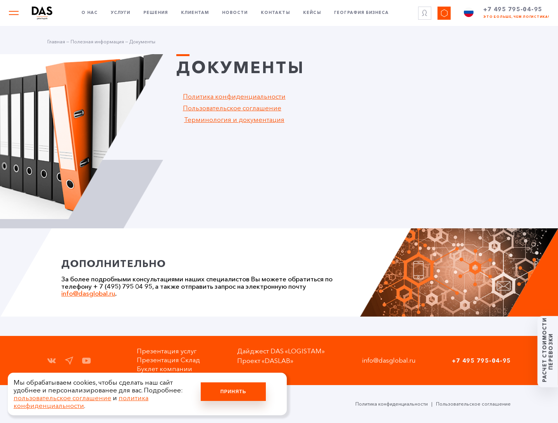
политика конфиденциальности (81, 401)
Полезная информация (97, 42)
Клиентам (195, 14)
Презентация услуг (171, 351)
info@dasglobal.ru (88, 293)
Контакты (275, 14)
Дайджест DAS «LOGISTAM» (283, 351)
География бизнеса (361, 14)
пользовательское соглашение (62, 398)
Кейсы (312, 14)
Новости (235, 14)
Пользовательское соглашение (232, 108)
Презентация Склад (172, 360)
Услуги (120, 14)
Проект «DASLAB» (267, 361)
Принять (233, 391)
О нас (89, 14)
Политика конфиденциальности (234, 96)
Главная (56, 42)
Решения (155, 14)
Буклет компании (168, 369)
